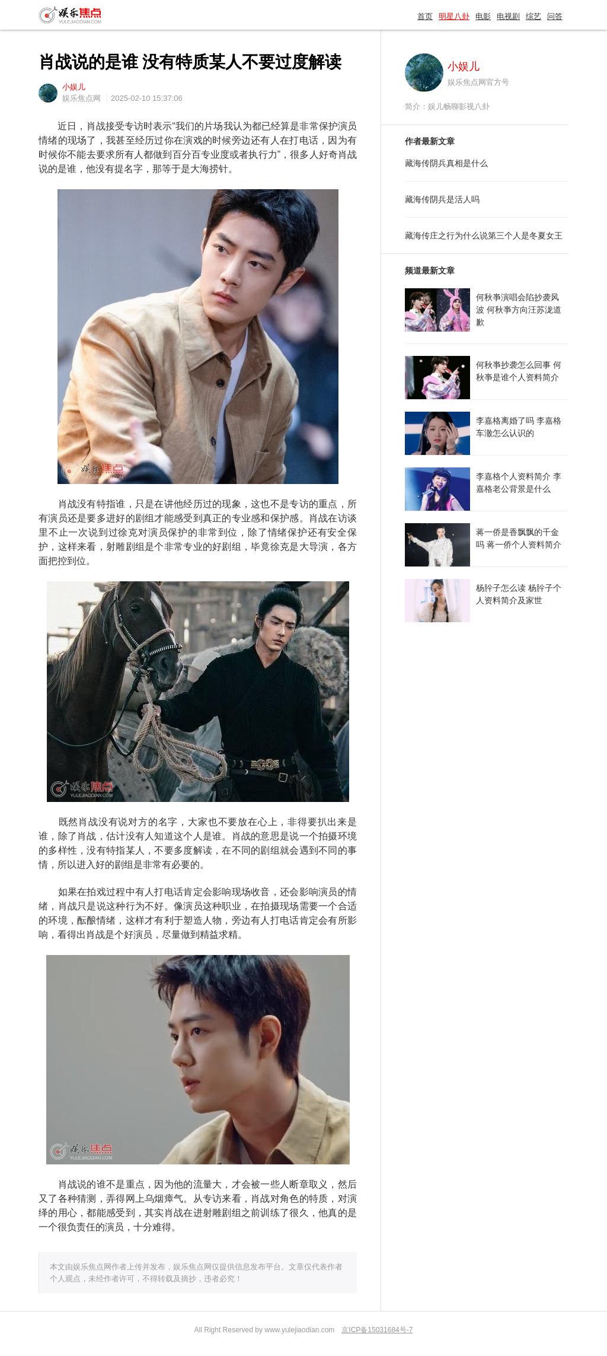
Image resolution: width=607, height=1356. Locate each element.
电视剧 (508, 16)
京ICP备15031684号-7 (377, 1330)
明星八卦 (454, 16)
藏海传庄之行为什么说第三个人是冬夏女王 (484, 235)
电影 (483, 16)
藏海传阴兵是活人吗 (442, 199)
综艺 (533, 16)
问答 (555, 16)
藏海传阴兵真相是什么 (446, 163)
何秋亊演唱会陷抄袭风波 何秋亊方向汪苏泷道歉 (518, 309)
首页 (425, 16)
